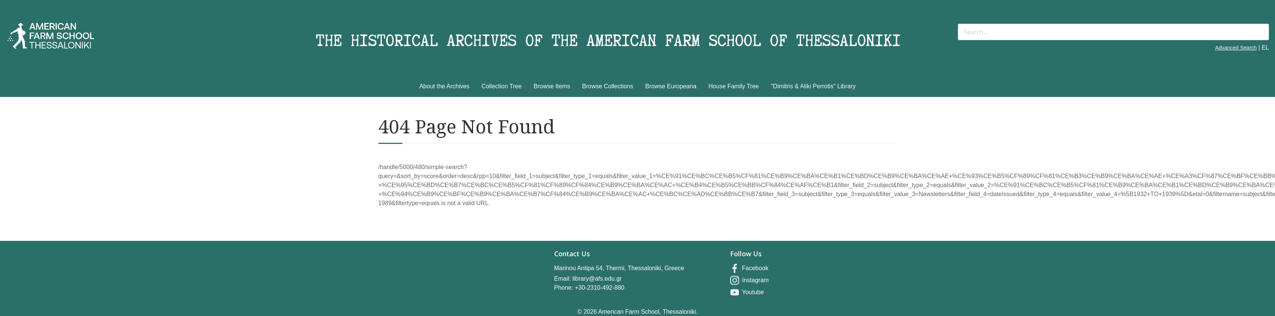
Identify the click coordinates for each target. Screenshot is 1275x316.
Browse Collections (607, 86)
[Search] (1113, 32)
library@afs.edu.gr (597, 278)
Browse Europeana (670, 86)
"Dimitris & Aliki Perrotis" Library (813, 86)
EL (1265, 47)
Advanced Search (1236, 48)
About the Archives (444, 86)
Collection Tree (501, 86)
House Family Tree (733, 86)
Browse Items (552, 86)
